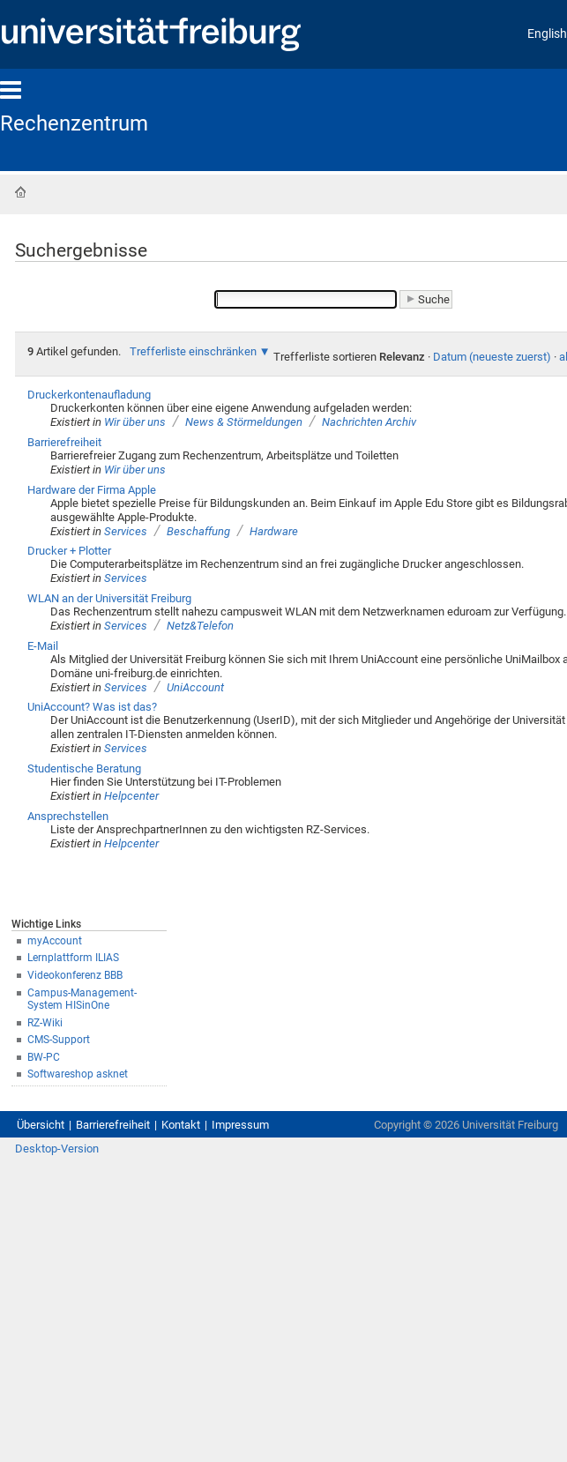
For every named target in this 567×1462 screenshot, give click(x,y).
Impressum (240, 1124)
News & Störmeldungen (243, 422)
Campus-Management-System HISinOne (82, 999)
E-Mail (42, 646)
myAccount (54, 941)
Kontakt (180, 1124)
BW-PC (43, 1057)
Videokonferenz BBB (75, 975)
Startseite (20, 192)
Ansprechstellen (67, 816)
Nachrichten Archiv (369, 422)
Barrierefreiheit (64, 442)
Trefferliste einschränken (193, 351)
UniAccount (195, 687)
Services (125, 531)
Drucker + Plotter (69, 550)
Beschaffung (198, 531)
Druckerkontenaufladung (89, 394)
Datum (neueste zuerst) (492, 356)
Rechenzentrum (74, 123)
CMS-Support (58, 1039)
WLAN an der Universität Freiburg (109, 598)
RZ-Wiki (45, 1023)
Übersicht (40, 1124)
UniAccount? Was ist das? (92, 706)
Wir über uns (135, 422)
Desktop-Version (57, 1148)
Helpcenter (131, 795)
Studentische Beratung (84, 768)
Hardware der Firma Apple (91, 489)
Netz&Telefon (200, 625)
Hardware (274, 531)
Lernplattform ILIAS (73, 957)
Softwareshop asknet (77, 1074)
